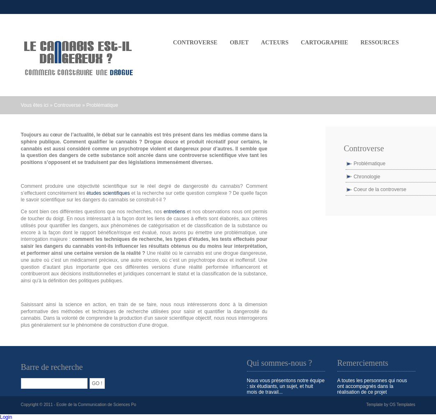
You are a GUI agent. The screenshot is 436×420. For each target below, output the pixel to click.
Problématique (102, 105)
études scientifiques (108, 193)
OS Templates (402, 404)
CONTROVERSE (195, 42)
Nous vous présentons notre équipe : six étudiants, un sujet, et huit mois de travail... (286, 386)
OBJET (239, 42)
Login (6, 417)
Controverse (67, 105)
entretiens (175, 212)
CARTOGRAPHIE (324, 42)
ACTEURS (274, 42)
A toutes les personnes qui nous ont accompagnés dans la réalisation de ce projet (372, 386)
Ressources (379, 42)
